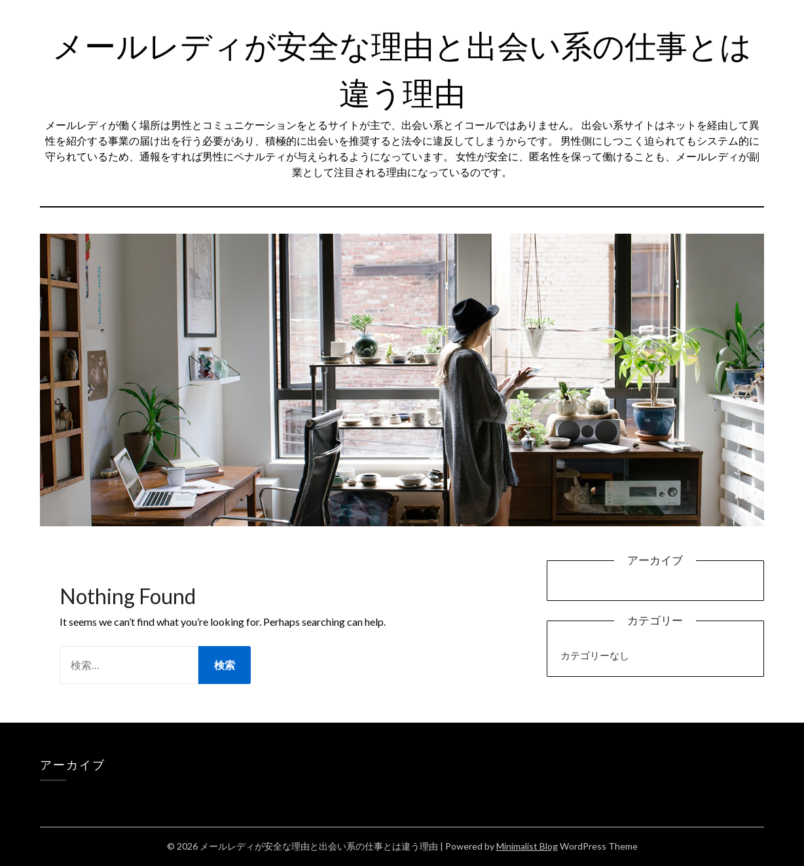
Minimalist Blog (527, 846)
